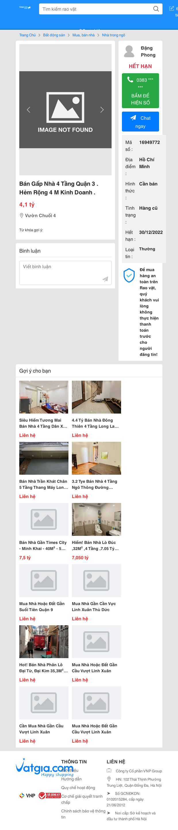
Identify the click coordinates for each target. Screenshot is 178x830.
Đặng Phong (148, 51)
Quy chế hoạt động (78, 787)
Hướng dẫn (71, 779)
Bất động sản (54, 34)
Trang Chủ (27, 34)
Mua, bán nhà (83, 34)
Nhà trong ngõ (113, 34)
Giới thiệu (70, 770)
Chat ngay (140, 121)
